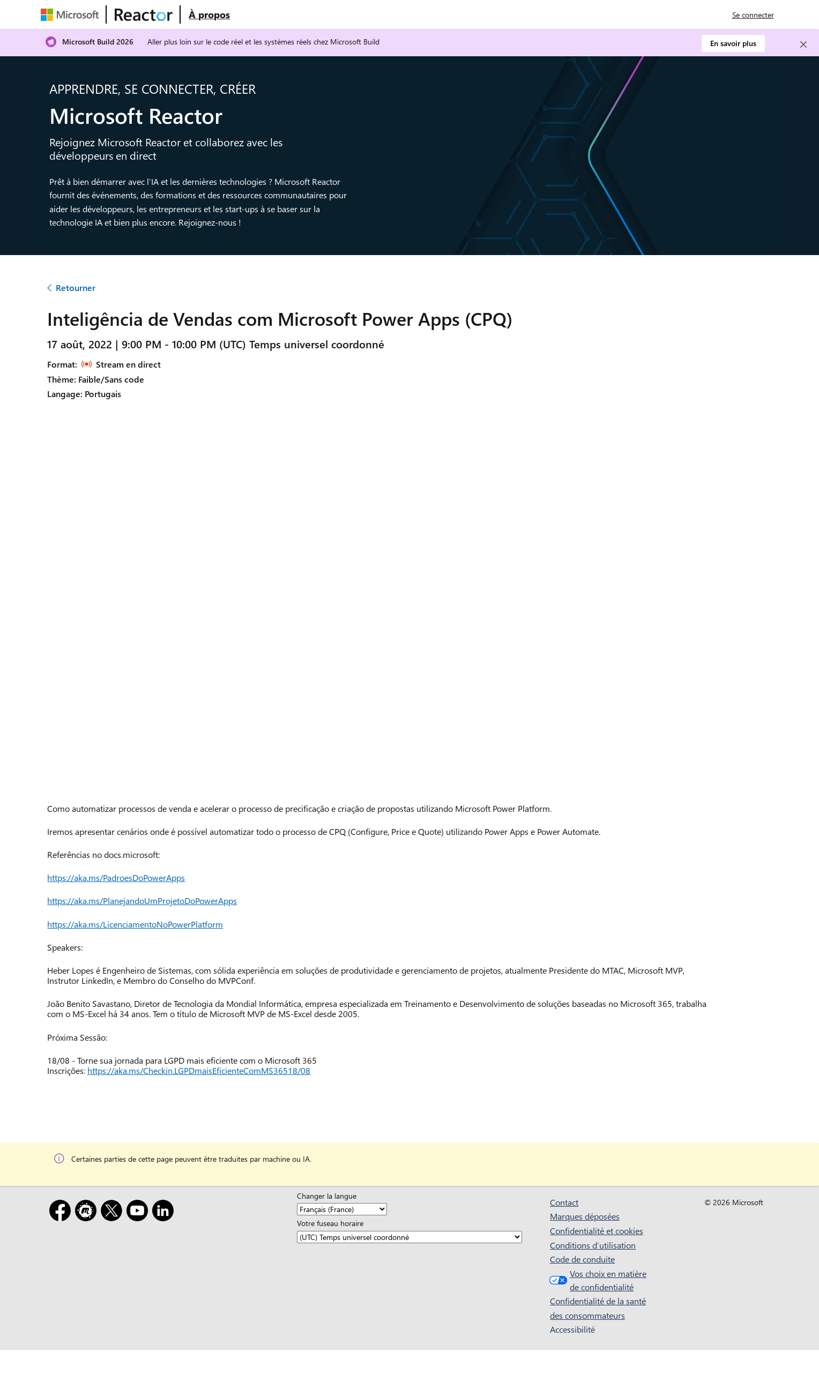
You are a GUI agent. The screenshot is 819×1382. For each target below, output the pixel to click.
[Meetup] (88, 1212)
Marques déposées (585, 1216)
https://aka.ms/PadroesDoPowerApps (116, 877)
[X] (113, 1212)
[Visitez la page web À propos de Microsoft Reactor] (209, 14)
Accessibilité (572, 1329)
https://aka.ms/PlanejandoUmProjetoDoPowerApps (142, 900)
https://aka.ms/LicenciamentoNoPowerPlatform (135, 924)
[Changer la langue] (342, 1209)
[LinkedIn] (165, 1212)
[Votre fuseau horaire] (409, 1237)
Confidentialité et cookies (596, 1230)
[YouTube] (139, 1212)
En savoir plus (733, 43)
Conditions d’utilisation (593, 1245)
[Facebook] (62, 1212)
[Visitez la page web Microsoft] (72, 14)
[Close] (803, 44)
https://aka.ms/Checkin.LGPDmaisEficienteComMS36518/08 (198, 1070)
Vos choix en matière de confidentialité (596, 1280)
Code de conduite (582, 1259)
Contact (564, 1202)
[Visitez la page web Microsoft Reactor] (143, 14)
